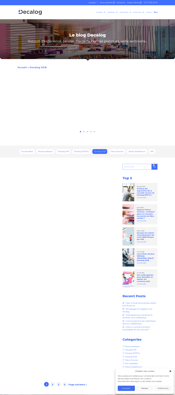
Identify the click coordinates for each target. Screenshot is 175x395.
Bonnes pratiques (45, 152)
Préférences (162, 388)
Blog (155, 12)
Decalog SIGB (100, 152)
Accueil (22, 67)
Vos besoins (98, 12)
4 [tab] (91, 132)
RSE (152, 152)
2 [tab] (84, 132)
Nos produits (115, 12)
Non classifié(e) (131, 364)
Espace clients (133, 3)
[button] (170, 371)
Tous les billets (27, 152)
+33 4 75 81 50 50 (150, 3)
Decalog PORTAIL (81, 152)
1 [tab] (80, 132)
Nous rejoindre (106, 3)
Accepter (126, 388)
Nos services (131, 12)
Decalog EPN (63, 152)
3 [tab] (87, 132)
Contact (146, 12)
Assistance (120, 3)
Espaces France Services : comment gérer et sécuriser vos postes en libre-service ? (146, 214)
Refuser (144, 388)
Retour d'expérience (137, 152)
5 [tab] (94, 132)
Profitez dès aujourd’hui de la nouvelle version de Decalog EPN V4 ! (145, 192)
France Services (117, 152)
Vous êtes (83, 12)
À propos (92, 3)
